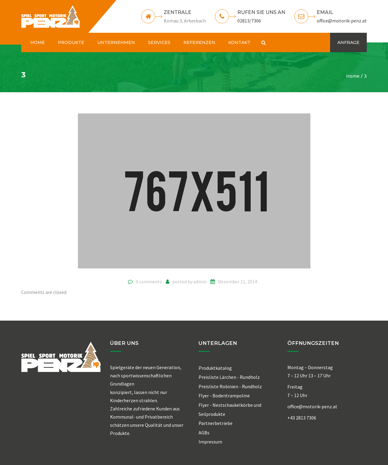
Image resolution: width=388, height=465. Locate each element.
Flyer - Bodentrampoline (224, 396)
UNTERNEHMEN (116, 42)
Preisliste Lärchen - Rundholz (229, 377)
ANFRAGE (348, 42)
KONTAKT (239, 42)
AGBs (204, 433)
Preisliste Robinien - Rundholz (230, 386)
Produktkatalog (215, 368)
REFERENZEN (199, 42)
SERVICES (159, 42)
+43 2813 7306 (301, 418)
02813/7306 (249, 21)
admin (199, 281)
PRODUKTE (71, 42)
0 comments (149, 281)
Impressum (210, 442)
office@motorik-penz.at (342, 21)
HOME (37, 42)
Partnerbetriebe (215, 423)
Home (353, 76)
